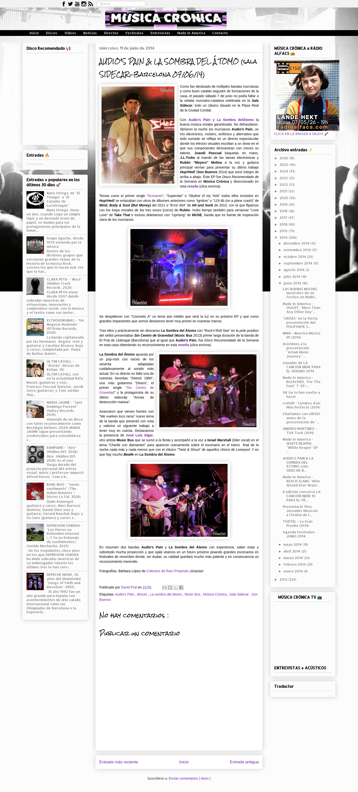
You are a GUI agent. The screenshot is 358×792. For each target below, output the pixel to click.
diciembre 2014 (296, 243)
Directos (111, 33)
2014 (284, 237)
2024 (284, 171)
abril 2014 (292, 551)
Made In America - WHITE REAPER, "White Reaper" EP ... (300, 445)
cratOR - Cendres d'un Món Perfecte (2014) (301, 405)
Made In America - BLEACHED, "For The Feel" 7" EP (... (302, 381)
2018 (284, 211)
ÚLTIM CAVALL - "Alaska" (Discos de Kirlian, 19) (63, 365)
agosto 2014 (294, 270)
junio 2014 (292, 283)
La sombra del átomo (166, 594)
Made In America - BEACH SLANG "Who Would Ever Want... (301, 481)
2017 (284, 217)
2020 (284, 198)
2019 (284, 204)
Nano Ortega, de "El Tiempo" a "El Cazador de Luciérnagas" (63, 199)
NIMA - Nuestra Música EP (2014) (301, 335)
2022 (284, 184)
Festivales (135, 33)
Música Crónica (215, 594)
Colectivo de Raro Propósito (167, 571)
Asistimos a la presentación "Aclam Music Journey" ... (296, 350)
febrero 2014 (295, 564)
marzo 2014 (293, 558)
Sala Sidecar (240, 594)
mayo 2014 (293, 544)
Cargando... (35, 164)
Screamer (155, 196)
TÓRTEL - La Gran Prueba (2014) (298, 523)
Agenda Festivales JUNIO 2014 (299, 534)
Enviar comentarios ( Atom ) (190, 778)
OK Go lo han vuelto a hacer (301, 394)
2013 (284, 579)
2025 (284, 164)
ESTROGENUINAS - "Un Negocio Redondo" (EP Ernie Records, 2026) (65, 326)
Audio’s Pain (199, 120)
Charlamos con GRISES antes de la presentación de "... (301, 418)
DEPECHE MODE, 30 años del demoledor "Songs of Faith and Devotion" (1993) (64, 580)
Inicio (34, 33)
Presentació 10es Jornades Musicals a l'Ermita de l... (300, 510)
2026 (284, 158)
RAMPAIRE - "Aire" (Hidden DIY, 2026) (62, 449)
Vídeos (70, 33)
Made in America (191, 33)
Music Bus (193, 594)
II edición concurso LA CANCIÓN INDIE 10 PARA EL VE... (302, 496)
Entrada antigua (244, 762)
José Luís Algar (139, 435)
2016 (284, 224)
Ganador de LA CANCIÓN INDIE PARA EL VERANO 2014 (302, 367)
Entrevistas (160, 33)
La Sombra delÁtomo (235, 120)
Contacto (220, 33)
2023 (284, 178)
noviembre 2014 (297, 250)
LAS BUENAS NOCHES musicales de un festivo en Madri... (300, 293)
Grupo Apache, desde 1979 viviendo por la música (65, 242)
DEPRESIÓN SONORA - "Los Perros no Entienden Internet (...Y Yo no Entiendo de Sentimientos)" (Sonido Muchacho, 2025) (54, 535)
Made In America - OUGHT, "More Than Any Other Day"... (301, 308)
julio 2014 (292, 276)
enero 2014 (293, 571)
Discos (51, 33)
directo (142, 594)
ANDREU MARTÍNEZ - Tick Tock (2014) (300, 430)
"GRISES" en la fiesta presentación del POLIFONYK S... (300, 322)
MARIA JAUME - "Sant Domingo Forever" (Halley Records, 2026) (64, 408)
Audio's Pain (125, 594)
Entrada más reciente (118, 762)
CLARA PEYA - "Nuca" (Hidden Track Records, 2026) (64, 283)
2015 (284, 231)
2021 (284, 191)
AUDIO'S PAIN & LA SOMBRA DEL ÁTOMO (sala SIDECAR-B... (298, 464)
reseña (192, 186)
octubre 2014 (295, 257)
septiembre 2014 (298, 263)
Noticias (90, 33)
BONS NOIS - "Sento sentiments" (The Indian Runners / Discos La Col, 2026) (64, 490)
